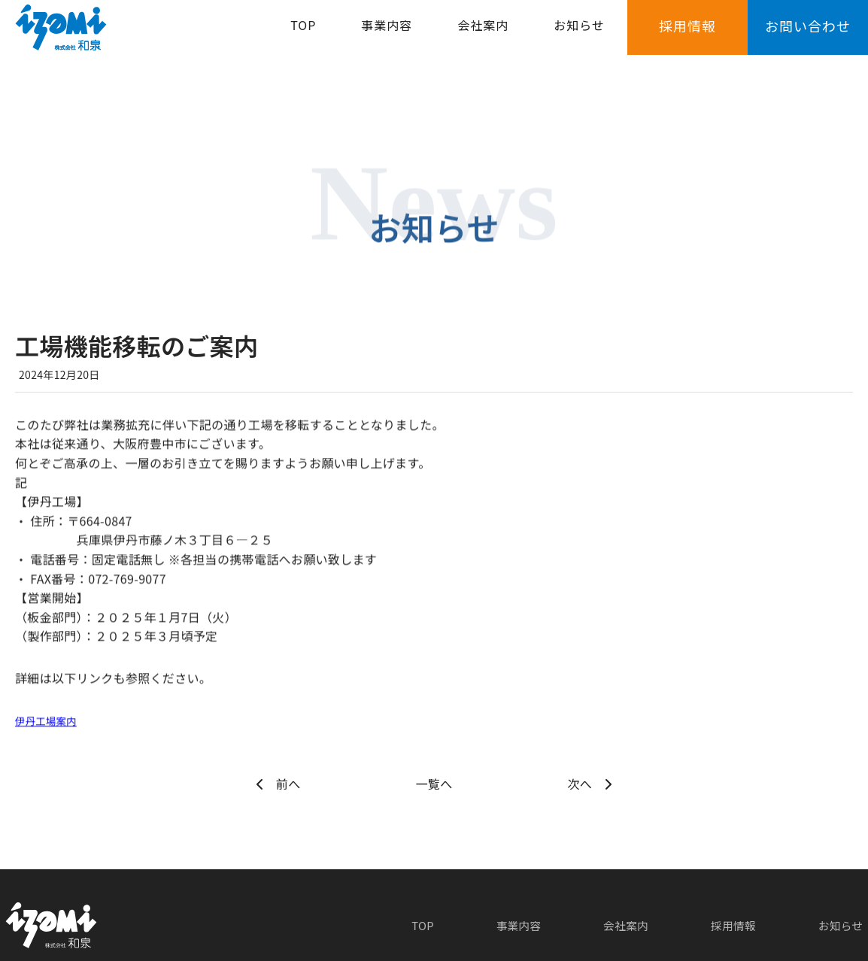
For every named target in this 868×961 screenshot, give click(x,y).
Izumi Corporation (408, 946)
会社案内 (482, 35)
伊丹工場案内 (52, 720)
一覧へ (434, 784)
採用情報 (687, 35)
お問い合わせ (808, 35)
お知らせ (579, 35)
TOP (303, 35)
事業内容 (386, 35)
